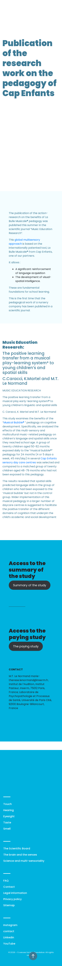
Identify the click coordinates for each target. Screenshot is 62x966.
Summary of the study (29, 585)
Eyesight (9, 816)
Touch (7, 804)
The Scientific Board (16, 848)
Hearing (8, 810)
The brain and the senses (20, 855)
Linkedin (8, 937)
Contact (9, 887)
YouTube (9, 944)
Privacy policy (12, 899)
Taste (7, 822)
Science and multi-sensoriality (23, 861)
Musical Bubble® (13, 422)
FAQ (6, 881)
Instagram (10, 925)
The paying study (26, 646)
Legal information (15, 893)
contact (8, 931)
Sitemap (9, 905)
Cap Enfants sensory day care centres (29, 460)
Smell (7, 829)
